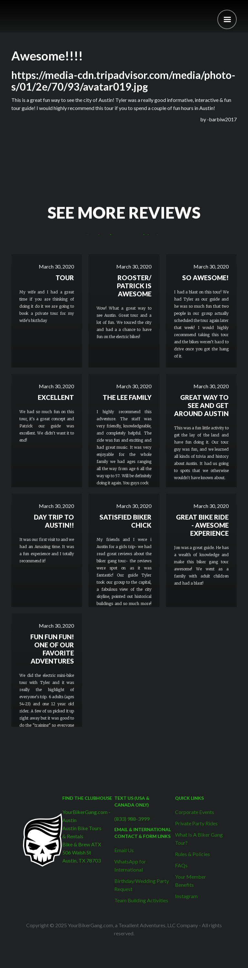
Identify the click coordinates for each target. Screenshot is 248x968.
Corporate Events (194, 812)
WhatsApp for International (130, 865)
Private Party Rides (196, 823)
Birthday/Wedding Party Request (141, 885)
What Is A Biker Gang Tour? (199, 838)
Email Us (124, 850)
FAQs (181, 865)
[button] (227, 19)
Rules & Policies (192, 854)
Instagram (186, 896)
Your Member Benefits (190, 881)
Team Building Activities (141, 900)
